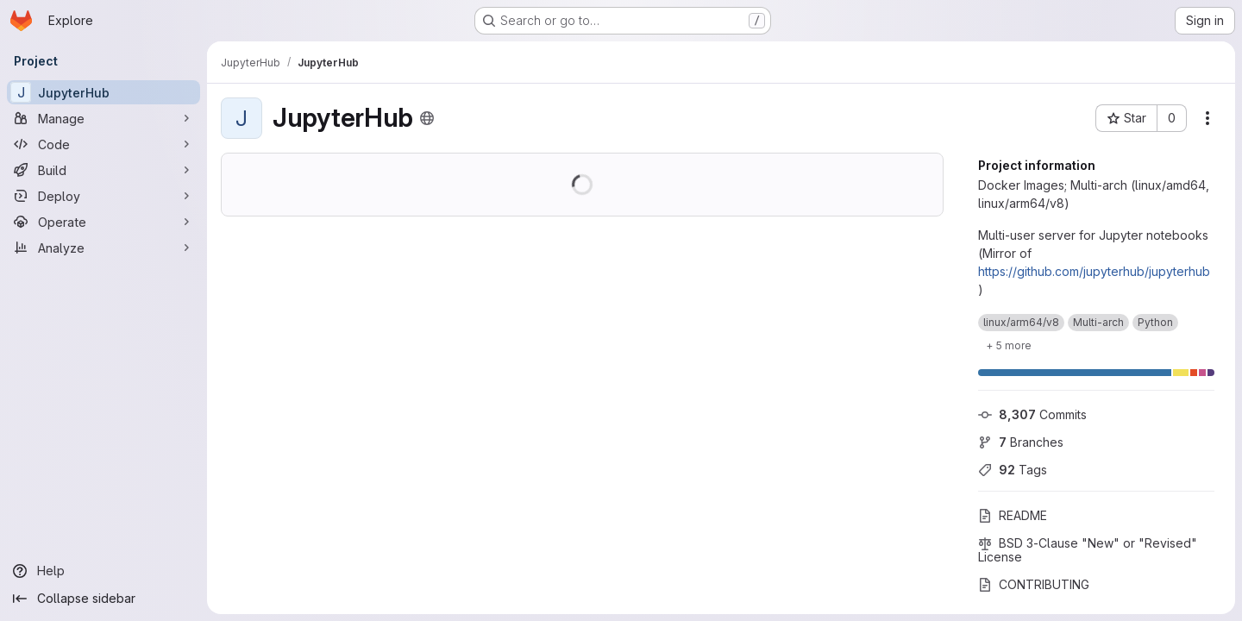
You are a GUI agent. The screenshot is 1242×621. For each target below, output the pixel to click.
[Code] (103, 144)
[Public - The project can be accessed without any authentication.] (427, 118)
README (1012, 515)
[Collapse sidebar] (103, 598)
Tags (1012, 469)
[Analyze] (103, 247)
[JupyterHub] (103, 92)
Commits (1032, 414)
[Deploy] (103, 196)
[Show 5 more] (1008, 345)
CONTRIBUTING (1033, 584)
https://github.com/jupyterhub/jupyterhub (1094, 271)
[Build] (103, 170)
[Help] (103, 571)
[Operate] (103, 222)
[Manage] (103, 118)
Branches (1020, 442)
